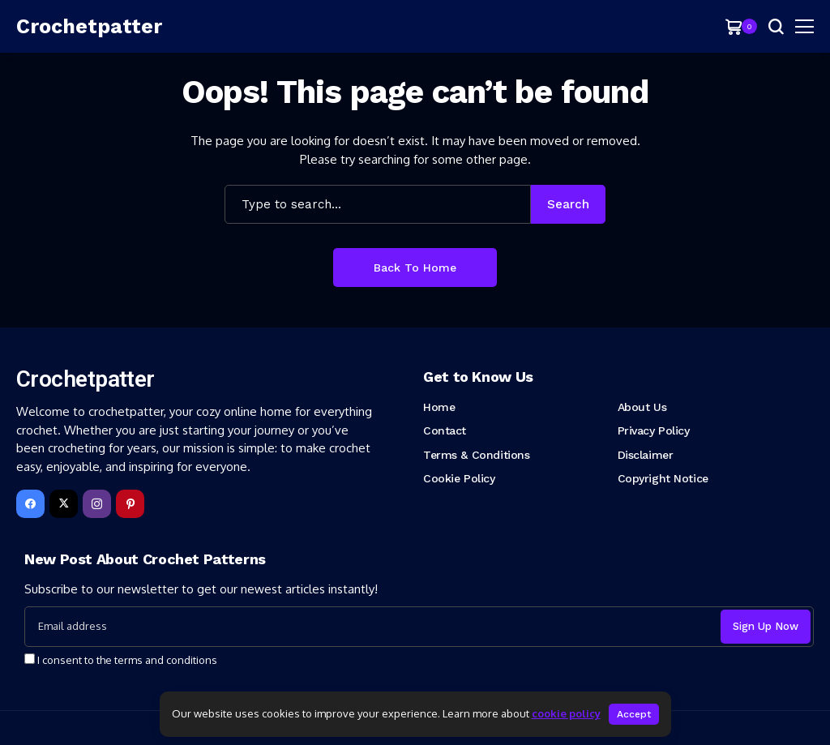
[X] (63, 504)
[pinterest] (130, 504)
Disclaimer (646, 454)
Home (439, 406)
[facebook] (30, 504)
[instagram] (97, 504)
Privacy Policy (654, 430)
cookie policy (566, 713)
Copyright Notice (663, 478)
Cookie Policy (459, 478)
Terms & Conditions (476, 454)
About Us (642, 406)
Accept (634, 714)
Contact (444, 430)
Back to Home (415, 267)
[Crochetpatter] (89, 27)
